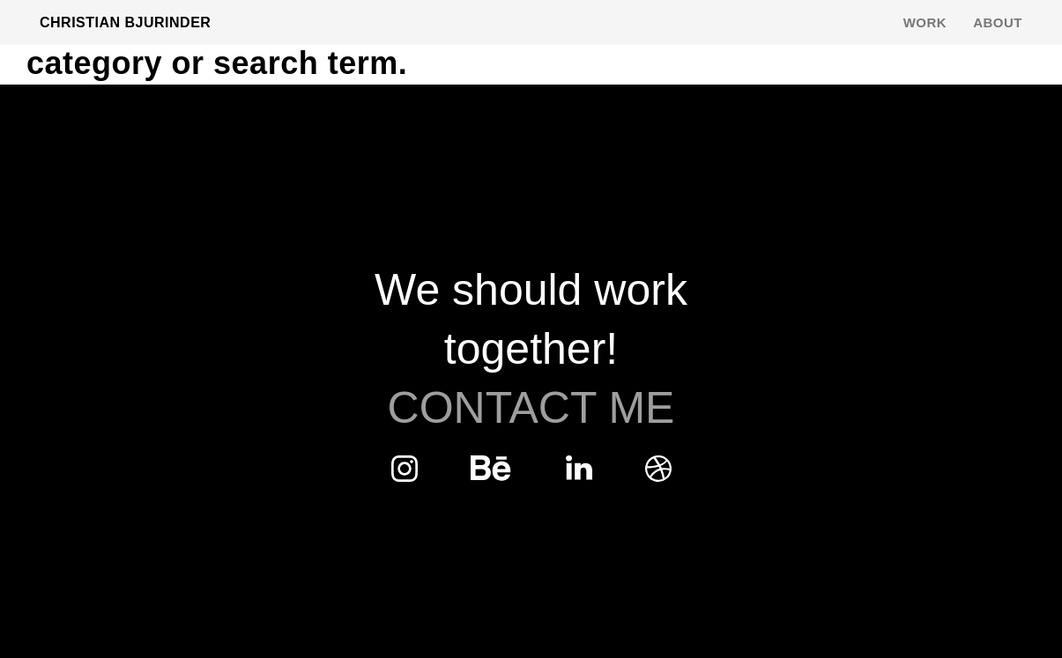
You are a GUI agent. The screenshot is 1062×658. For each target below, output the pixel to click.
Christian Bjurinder (125, 22)
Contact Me (531, 408)
